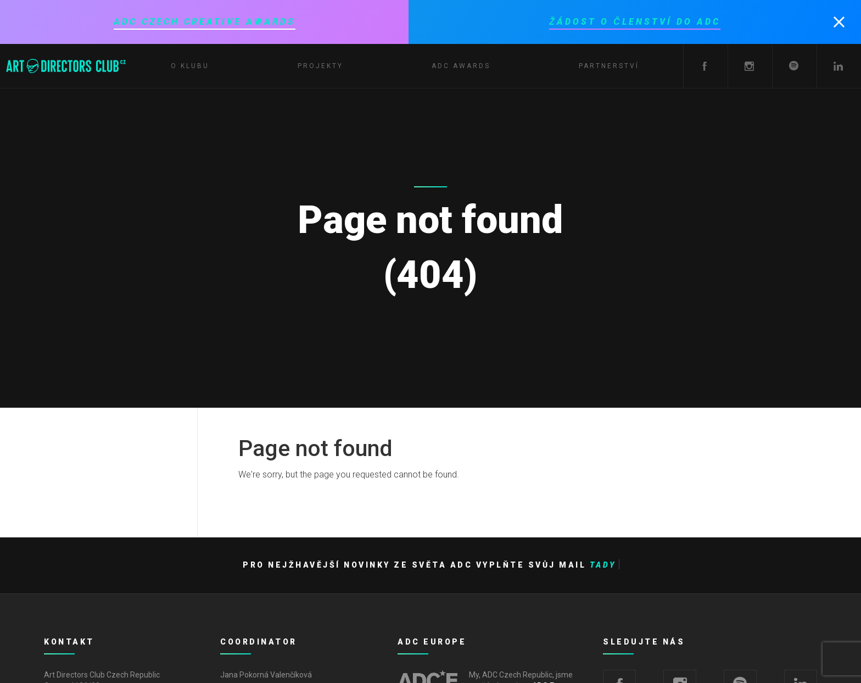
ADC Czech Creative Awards (204, 21)
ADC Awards (461, 66)
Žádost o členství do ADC (634, 21)
